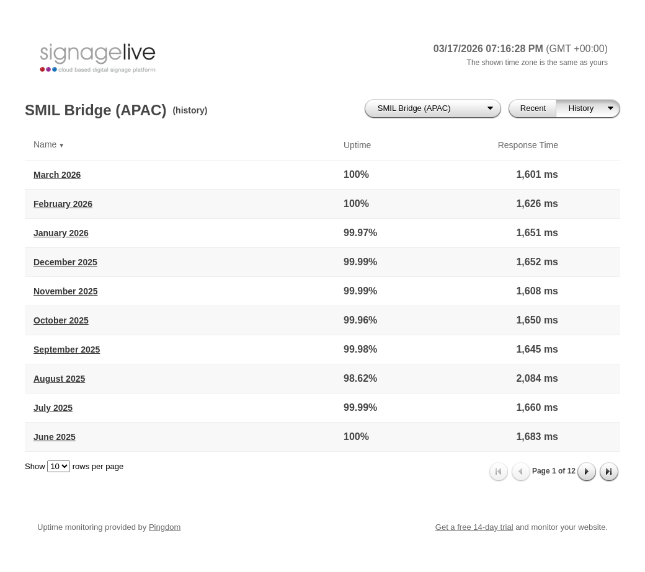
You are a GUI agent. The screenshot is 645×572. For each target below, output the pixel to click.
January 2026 (61, 233)
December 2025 (65, 262)
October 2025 (61, 320)
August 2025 (59, 379)
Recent (533, 108)
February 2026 (62, 204)
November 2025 (65, 291)
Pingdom (164, 527)
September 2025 (66, 349)
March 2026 (57, 175)
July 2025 (53, 408)
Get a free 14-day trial (474, 527)
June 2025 (54, 437)
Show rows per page (74, 466)
